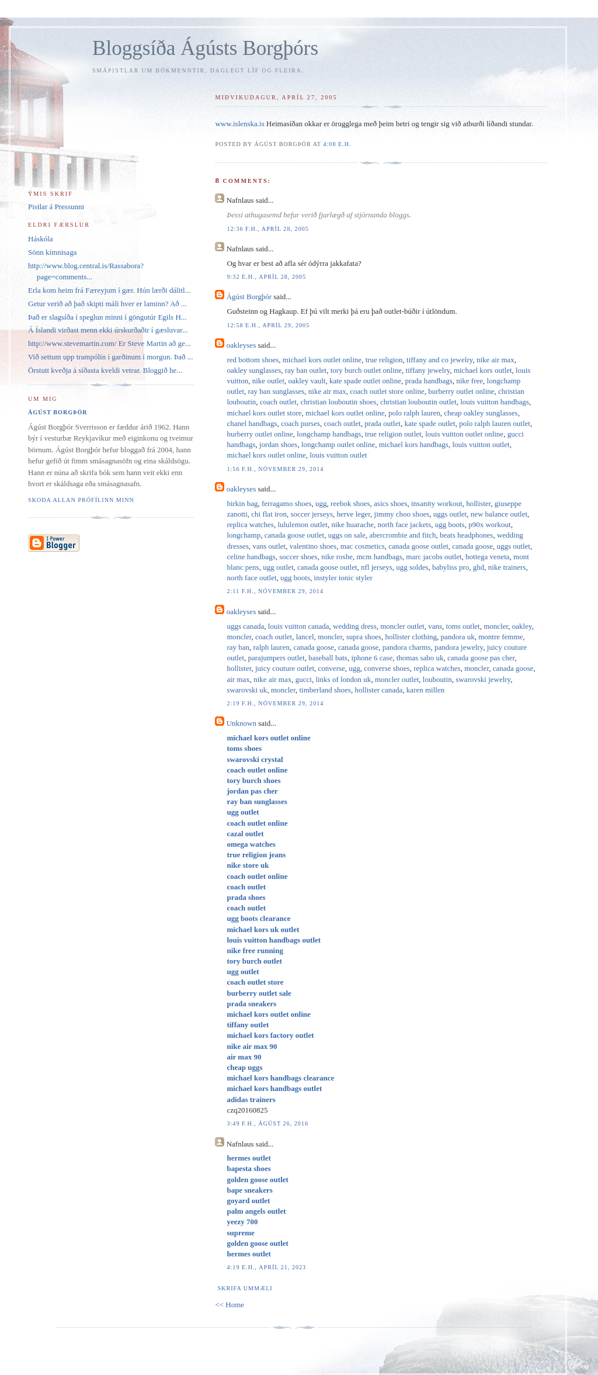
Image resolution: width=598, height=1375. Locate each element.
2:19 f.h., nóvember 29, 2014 (275, 703)
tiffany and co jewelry (439, 359)
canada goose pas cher (480, 657)
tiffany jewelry (428, 370)
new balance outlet (499, 514)
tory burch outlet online (366, 370)
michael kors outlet (483, 370)
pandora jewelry (458, 647)
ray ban (238, 647)
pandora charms (407, 647)
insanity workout (437, 503)
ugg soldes (412, 567)
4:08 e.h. (337, 144)
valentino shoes (313, 546)
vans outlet (269, 546)
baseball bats (327, 657)
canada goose (472, 546)
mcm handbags (379, 556)
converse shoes (386, 668)
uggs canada (245, 626)
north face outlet (251, 577)
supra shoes (363, 636)
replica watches (250, 524)
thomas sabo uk (420, 657)
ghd (479, 567)
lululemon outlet (302, 524)
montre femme (500, 636)
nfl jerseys (376, 567)
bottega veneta (487, 556)
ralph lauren (271, 647)
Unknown (241, 723)
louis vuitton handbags (494, 401)
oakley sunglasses (254, 370)
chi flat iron (269, 514)
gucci (303, 679)
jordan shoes (278, 444)
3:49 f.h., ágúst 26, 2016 (267, 1123)
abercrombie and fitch (402, 535)
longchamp (243, 535)
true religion (384, 359)
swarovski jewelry (483, 679)
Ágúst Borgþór (249, 296)
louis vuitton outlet (480, 444)
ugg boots (450, 524)
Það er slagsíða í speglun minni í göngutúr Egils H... (107, 317)
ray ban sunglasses (276, 391)
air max (238, 679)
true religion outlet (393, 434)
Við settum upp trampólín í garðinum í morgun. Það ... (110, 356)
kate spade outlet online (365, 380)
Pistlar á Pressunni (56, 206)
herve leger (354, 514)
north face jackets (405, 524)
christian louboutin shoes (338, 401)
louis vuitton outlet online (464, 434)
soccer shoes (298, 556)
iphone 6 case (371, 657)
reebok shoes (350, 503)
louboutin (437, 679)
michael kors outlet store (264, 412)
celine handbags (251, 556)
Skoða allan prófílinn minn (81, 500)
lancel (305, 636)
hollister (478, 503)
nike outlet (268, 380)
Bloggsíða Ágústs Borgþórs (205, 48)
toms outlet (463, 626)
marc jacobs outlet (433, 556)
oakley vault (307, 380)
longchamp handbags (329, 434)
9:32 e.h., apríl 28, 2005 (266, 276)
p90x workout (489, 524)
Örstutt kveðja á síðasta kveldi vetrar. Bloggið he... (105, 370)
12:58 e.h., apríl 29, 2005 (268, 325)
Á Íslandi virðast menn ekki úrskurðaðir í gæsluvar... (108, 329)
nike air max (495, 359)
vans (435, 626)
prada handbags (429, 380)
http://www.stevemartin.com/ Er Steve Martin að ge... (109, 343)
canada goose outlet (295, 535)
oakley (522, 626)
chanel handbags (252, 423)
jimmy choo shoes (402, 514)
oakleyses (241, 345)
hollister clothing (411, 636)
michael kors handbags (413, 444)
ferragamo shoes (287, 503)
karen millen (425, 689)
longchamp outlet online (338, 444)
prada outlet (382, 423)
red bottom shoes (253, 359)
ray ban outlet (305, 370)
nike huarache (352, 524)
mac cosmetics (362, 546)
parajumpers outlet (276, 657)
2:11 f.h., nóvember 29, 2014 (275, 591)
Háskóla (40, 238)
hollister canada (378, 689)
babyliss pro (450, 567)
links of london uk (343, 679)
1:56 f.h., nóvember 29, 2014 (275, 469)
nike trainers (507, 567)
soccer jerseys (311, 514)
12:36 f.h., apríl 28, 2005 (268, 229)
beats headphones (466, 535)
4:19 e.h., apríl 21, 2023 (266, 1267)
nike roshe (337, 556)
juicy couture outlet (284, 668)
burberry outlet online (461, 391)
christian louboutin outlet (418, 401)
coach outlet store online (387, 391)
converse (331, 668)
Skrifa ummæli (244, 1288)
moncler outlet (402, 626)
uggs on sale (347, 535)
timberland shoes (324, 689)
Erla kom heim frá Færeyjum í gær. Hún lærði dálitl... (109, 290)
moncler (496, 626)
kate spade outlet (429, 423)
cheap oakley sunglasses (480, 412)
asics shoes (390, 503)
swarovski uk (247, 689)
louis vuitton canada (298, 626)
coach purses (300, 423)
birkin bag (242, 503)
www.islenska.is (239, 123)
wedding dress (355, 626)
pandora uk (458, 636)
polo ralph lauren (414, 412)
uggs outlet (450, 514)
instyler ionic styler (343, 577)
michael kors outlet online (322, 359)
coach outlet (278, 401)
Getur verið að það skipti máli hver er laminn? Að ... (107, 303)
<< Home (229, 1304)
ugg (321, 503)
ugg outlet (278, 567)
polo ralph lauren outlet (494, 423)
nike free (469, 380)
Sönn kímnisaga (52, 252)
